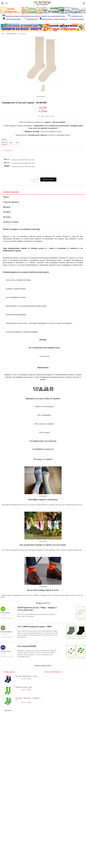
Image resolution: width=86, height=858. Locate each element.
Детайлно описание (11, 192)
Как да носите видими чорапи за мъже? (43, 590)
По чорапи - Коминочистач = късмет (26, 676)
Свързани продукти (11, 202)
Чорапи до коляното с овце (24, 687)
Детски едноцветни (21, 33)
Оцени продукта (41, 96)
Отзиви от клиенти (11, 222)
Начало (2, 33)
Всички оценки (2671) (43, 666)
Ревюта (6, 197)
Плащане (7, 212)
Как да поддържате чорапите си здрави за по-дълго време (43, 545)
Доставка (7, 217)
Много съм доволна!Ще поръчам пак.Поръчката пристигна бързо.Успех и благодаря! (36, 615)
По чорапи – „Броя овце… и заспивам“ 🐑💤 (28, 699)
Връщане (7, 207)
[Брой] (34, 179)
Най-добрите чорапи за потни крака (43, 499)
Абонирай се (8, 710)
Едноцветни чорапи (11, 33)
